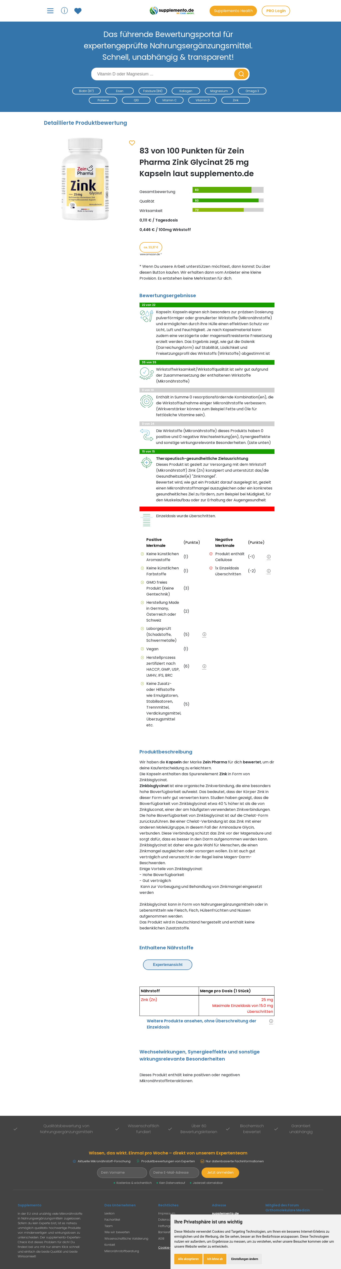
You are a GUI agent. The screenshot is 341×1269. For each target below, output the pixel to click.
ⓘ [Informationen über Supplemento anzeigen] (64, 10)
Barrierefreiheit (168, 1232)
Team (108, 1226)
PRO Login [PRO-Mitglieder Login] (276, 11)
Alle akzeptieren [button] (188, 1259)
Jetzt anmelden (220, 1172)
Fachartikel (112, 1219)
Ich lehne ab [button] (215, 1259)
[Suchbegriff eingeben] (163, 74)
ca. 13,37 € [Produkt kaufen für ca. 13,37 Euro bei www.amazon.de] (151, 247)
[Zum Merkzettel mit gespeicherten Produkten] (78, 11)
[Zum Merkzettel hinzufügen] (132, 143)
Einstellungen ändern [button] (244, 1259)
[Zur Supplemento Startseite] (173, 11)
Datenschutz (167, 1219)
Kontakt (109, 1244)
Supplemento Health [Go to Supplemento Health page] (233, 11)
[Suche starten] (241, 74)
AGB (161, 1238)
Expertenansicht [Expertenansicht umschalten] (167, 965)
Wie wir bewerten (117, 1232)
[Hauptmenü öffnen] (50, 11)
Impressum (166, 1213)
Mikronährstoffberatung (121, 1251)
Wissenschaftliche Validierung (126, 1238)
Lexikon (109, 1213)
